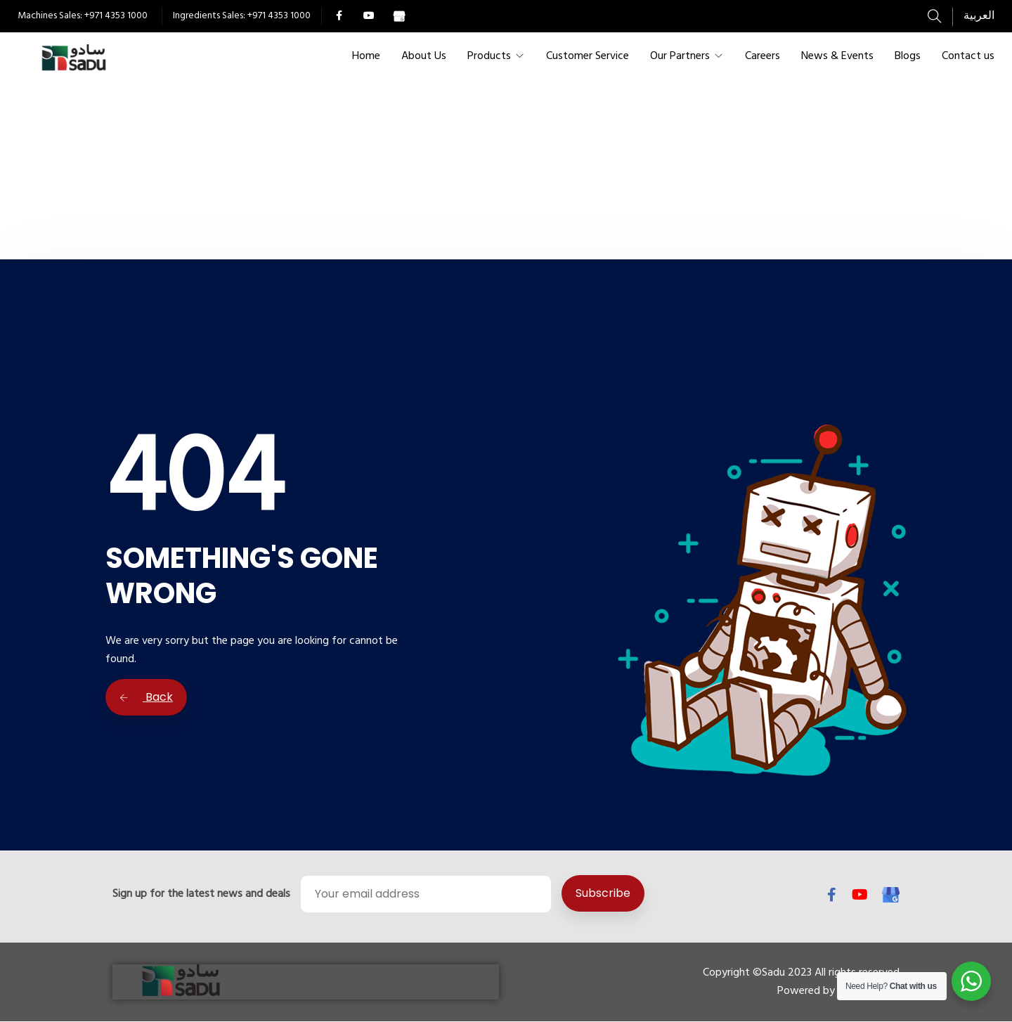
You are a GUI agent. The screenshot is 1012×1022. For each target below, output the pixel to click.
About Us (423, 56)
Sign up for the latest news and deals (201, 894)
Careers (762, 56)
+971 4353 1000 (116, 16)
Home (366, 56)
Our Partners (680, 56)
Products (489, 56)
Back (146, 697)
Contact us (968, 56)
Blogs (908, 56)
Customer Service (587, 56)
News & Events (837, 56)
